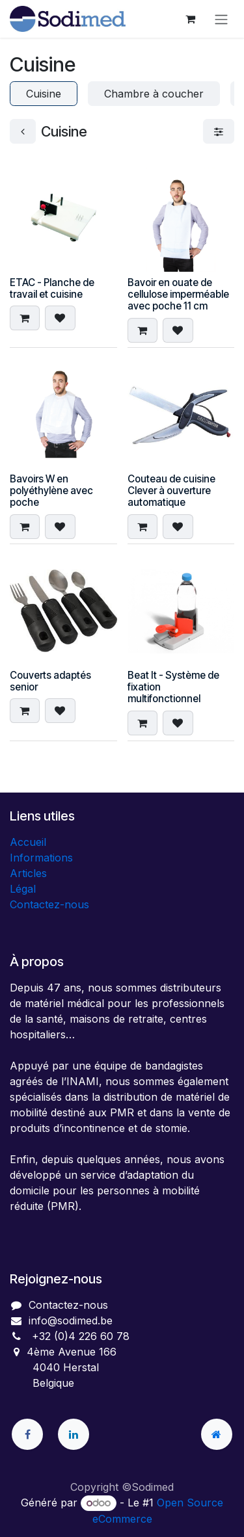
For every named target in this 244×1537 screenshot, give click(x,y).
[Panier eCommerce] (190, 19)
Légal (23, 888)
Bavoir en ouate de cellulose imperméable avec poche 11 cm (178, 294)
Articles (28, 873)
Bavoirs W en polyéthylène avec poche (51, 490)
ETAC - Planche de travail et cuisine (52, 288)
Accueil (28, 841)
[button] (25, 318)
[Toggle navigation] (221, 19)
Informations (41, 857)
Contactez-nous (49, 904)
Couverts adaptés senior (50, 681)
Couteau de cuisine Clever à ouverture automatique (171, 490)
